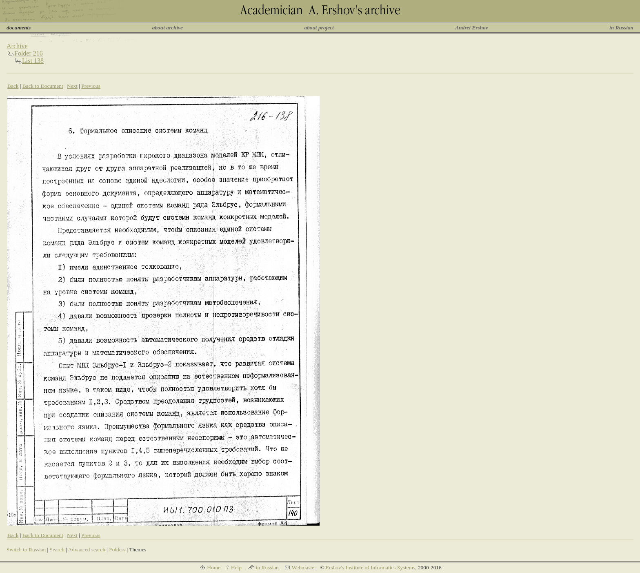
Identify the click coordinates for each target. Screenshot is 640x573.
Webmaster (304, 567)
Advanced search (86, 549)
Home (213, 567)
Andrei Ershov (471, 28)
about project (318, 28)
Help (236, 567)
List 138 (33, 60)
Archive (17, 45)
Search (57, 549)
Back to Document (42, 86)
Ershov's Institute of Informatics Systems (370, 567)
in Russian (621, 28)
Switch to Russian (26, 549)
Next (72, 86)
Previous (90, 86)
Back (12, 86)
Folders (117, 549)
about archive (167, 28)
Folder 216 (28, 53)
